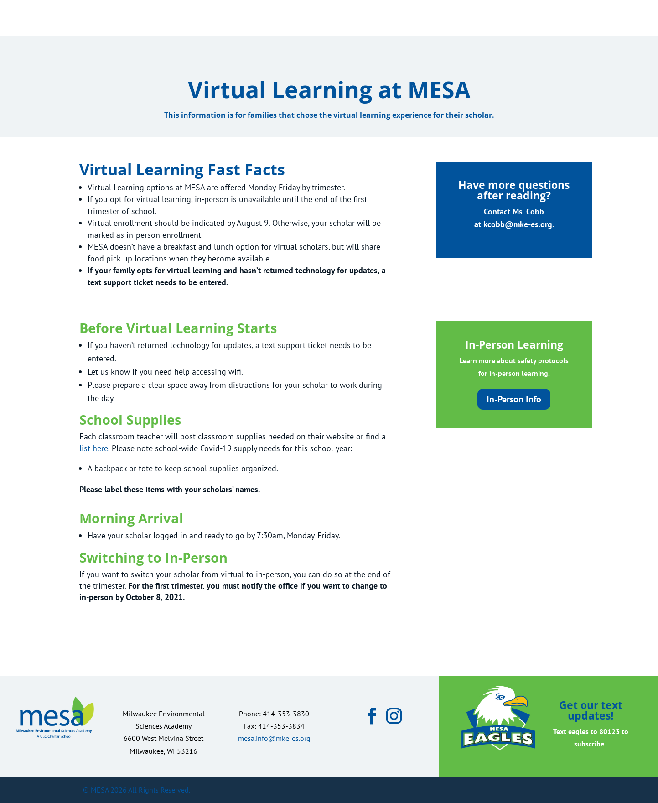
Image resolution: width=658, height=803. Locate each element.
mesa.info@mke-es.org (274, 738)
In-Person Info (514, 399)
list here (93, 448)
